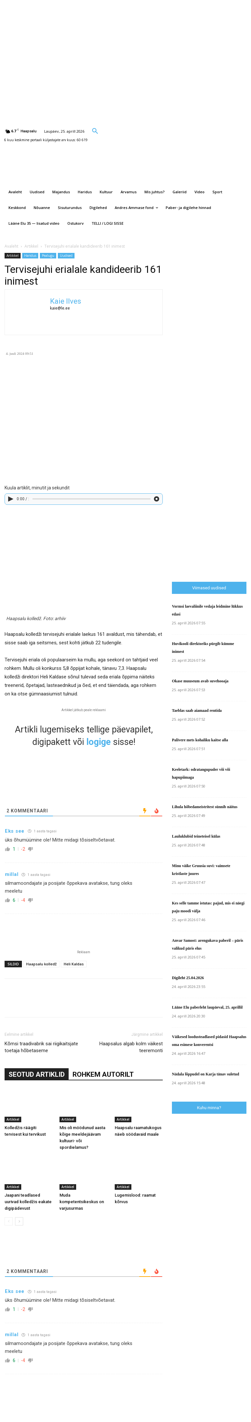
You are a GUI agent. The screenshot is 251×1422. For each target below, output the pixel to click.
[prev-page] (9, 1221)
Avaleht (11, 246)
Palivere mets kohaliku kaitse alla (200, 740)
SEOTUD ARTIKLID (36, 1074)
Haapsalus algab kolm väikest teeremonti (131, 1047)
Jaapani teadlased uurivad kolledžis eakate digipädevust (28, 1202)
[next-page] (19, 1221)
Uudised (66, 255)
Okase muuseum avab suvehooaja (200, 681)
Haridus (30, 255)
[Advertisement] (211, 469)
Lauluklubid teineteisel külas (196, 836)
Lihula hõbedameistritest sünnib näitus (204, 807)
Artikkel (31, 246)
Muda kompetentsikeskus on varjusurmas (81, 1202)
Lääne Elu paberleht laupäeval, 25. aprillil (207, 1007)
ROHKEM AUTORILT (103, 1074)
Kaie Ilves (65, 301)
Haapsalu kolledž (41, 963)
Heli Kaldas (74, 963)
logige (98, 742)
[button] (95, 130)
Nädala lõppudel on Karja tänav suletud (205, 1074)
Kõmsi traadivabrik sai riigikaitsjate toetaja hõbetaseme (41, 1047)
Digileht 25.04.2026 (188, 978)
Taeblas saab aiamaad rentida (197, 710)
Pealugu (48, 255)
